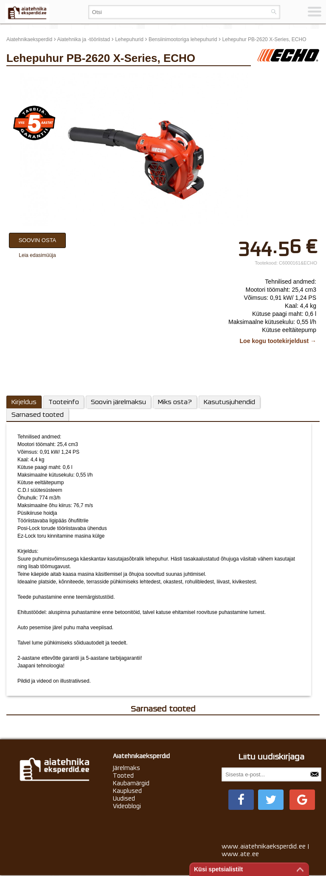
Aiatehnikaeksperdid (29, 39)
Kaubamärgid (131, 783)
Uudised (124, 798)
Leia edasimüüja (37, 255)
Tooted (123, 775)
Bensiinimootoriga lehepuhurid (183, 39)
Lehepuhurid (129, 39)
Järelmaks (126, 767)
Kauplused (127, 790)
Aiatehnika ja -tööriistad (83, 39)
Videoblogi (127, 806)
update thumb (274, 77)
